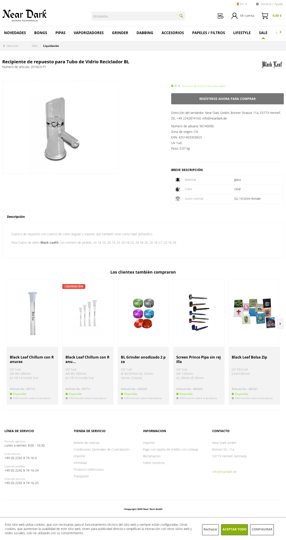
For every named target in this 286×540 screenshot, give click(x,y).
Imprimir (79, 456)
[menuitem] (220, 16)
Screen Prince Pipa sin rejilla (198, 359)
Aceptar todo (234, 529)
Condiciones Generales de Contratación (101, 449)
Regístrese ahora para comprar (227, 99)
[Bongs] (40, 33)
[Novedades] (15, 33)
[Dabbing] (145, 33)
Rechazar (210, 529)
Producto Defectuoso (89, 469)
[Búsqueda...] (138, 16)
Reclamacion (151, 456)
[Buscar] (181, 15)
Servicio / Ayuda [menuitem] (269, 4)
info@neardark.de (224, 472)
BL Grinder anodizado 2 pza (143, 359)
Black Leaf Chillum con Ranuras (32, 359)
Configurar (262, 529)
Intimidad (80, 463)
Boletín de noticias (87, 443)
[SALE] (263, 32)
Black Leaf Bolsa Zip (249, 357)
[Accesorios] (173, 33)
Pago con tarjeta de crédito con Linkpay (170, 449)
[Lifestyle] (242, 33)
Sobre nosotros (154, 463)
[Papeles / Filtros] (208, 33)
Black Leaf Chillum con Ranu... (87, 359)
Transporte (81, 476)
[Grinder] (120, 33)
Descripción (16, 216)
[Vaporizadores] (89, 33)
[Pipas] (60, 33)
